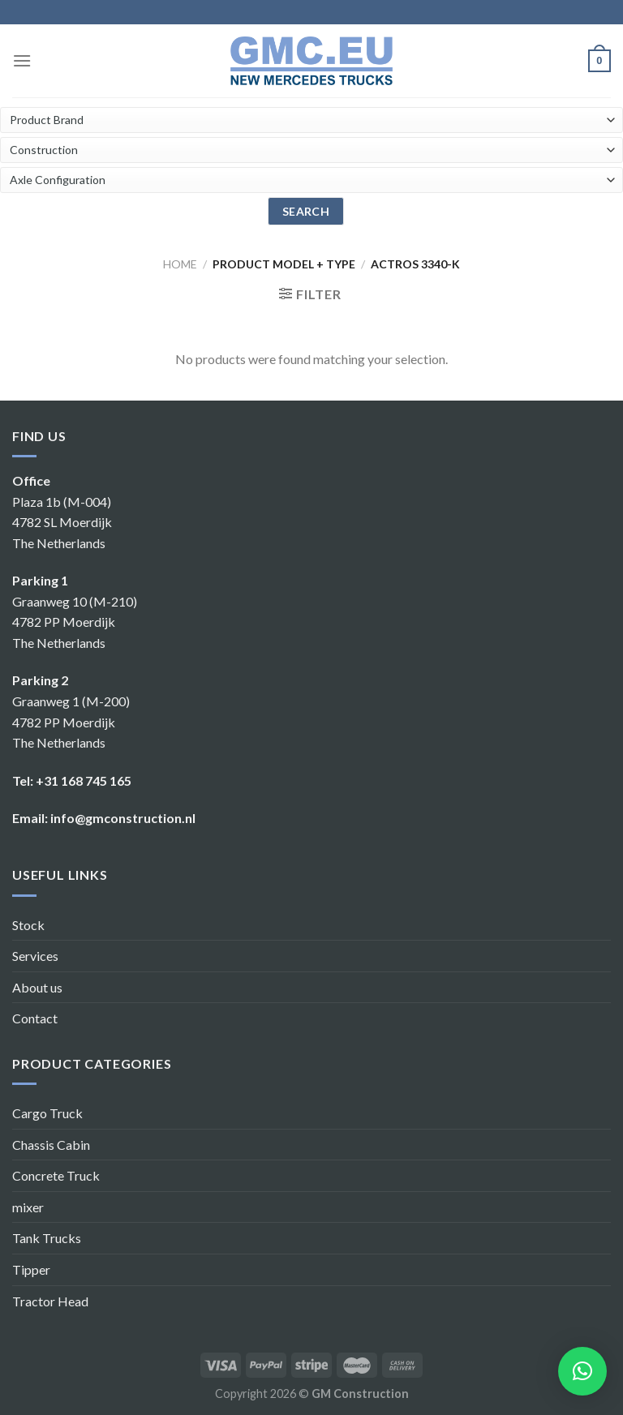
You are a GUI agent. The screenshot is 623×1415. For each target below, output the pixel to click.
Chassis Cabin (51, 1144)
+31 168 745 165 (83, 780)
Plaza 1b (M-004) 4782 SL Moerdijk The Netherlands (62, 522)
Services (35, 955)
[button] (582, 1371)
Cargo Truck (47, 1113)
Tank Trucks (46, 1238)
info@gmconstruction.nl (122, 817)
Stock (28, 925)
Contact (35, 1018)
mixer (28, 1207)
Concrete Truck (56, 1175)
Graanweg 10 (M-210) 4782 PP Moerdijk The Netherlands (74, 622)
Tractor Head (50, 1301)
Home (180, 264)
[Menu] (22, 60)
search (306, 211)
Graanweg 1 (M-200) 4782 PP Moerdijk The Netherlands (71, 721)
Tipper (31, 1269)
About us (37, 987)
